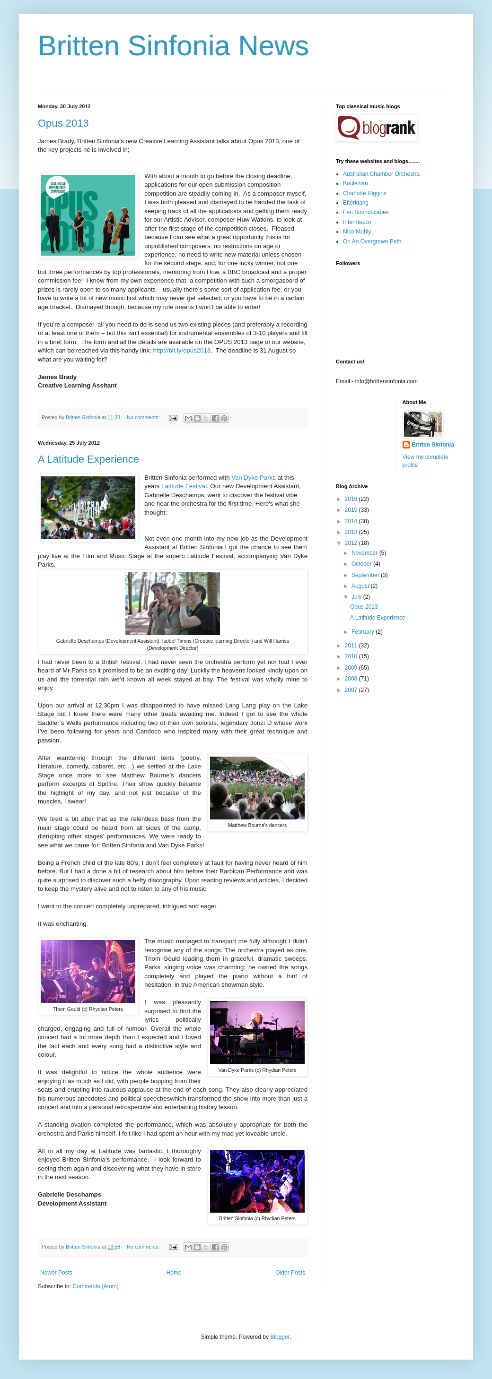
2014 (352, 521)
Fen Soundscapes (366, 212)
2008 (352, 678)
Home (174, 1272)
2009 (352, 667)
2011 (352, 645)
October (362, 563)
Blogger (280, 1337)
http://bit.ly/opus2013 (182, 350)
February (363, 632)
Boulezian (355, 183)
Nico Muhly (357, 231)
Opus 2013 (63, 123)
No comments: (144, 417)
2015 (352, 510)
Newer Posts (56, 1272)
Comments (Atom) (95, 1286)
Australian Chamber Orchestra (381, 174)
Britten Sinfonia (433, 444)
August (361, 586)
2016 (352, 499)
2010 (352, 656)
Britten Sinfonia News (173, 45)
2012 (352, 543)
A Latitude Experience (88, 459)
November (365, 553)
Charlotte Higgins (365, 193)
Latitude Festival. (185, 486)
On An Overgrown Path (372, 241)
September (366, 575)
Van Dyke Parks (253, 477)
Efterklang (356, 202)
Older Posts (290, 1272)
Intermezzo (357, 222)
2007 (352, 690)
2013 (352, 532)
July (357, 597)
